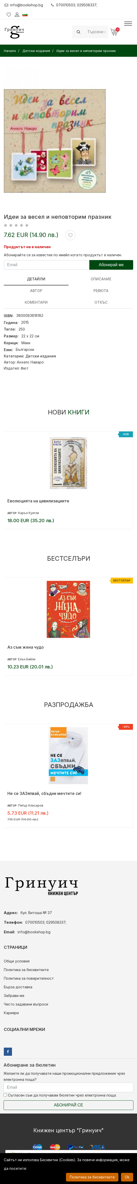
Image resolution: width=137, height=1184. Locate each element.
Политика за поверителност (29, 978)
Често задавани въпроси (26, 1004)
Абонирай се (68, 1105)
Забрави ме (14, 995)
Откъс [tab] (100, 302)
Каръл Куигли (28, 513)
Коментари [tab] (36, 302)
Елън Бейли (26, 659)
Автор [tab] (36, 290)
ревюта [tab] (100, 290)
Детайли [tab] (36, 279)
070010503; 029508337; (74, 5)
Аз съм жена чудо (25, 647)
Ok (127, 1177)
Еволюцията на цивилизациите (38, 500)
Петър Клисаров (30, 805)
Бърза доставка (18, 987)
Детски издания (40, 356)
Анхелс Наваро (30, 362)
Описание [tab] (101, 279)
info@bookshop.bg (24, 5)
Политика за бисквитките (26, 970)
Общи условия (17, 961)
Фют (25, 368)
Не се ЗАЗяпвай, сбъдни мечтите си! (44, 793)
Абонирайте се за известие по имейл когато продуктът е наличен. (63, 255)
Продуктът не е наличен (27, 247)
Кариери (11, 1013)
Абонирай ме (111, 265)
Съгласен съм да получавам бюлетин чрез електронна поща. (60, 1095)
